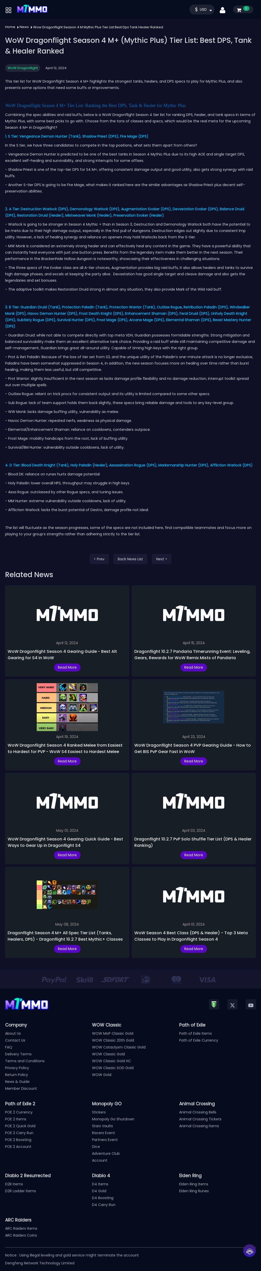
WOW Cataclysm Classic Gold (119, 1047)
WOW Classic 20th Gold (113, 1040)
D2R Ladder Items (20, 1191)
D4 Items (100, 1184)
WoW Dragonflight (23, 68)
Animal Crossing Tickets (200, 1119)
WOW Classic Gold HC (111, 1061)
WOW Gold (101, 1074)
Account (99, 1160)
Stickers (99, 1112)
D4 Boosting (102, 1197)
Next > (161, 559)
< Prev (99, 559)
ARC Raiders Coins (21, 1235)
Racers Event (103, 1132)
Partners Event (105, 1139)
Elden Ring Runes (194, 1191)
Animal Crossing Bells (197, 1112)
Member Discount (21, 1088)
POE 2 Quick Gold (20, 1126)
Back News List (130, 559)
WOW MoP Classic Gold (112, 1033)
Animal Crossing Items (199, 1126)
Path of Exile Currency (198, 1040)
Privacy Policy (17, 1067)
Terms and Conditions (25, 1061)
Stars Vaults (102, 1126)
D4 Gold (99, 1191)
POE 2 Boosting (18, 1139)
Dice (96, 1146)
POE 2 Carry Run (19, 1132)
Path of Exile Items (195, 1033)
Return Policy (16, 1074)
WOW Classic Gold (108, 1054)
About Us (13, 1033)
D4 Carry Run (103, 1204)
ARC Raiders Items (21, 1228)
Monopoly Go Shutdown (113, 1119)
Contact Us (15, 1040)
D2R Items (14, 1184)
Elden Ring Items (193, 1184)
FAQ (8, 1047)
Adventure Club (106, 1153)
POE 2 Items (15, 1119)
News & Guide (17, 1081)
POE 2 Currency (19, 1112)
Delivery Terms (18, 1054)
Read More (67, 667)
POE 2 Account (18, 1146)
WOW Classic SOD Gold (113, 1067)
